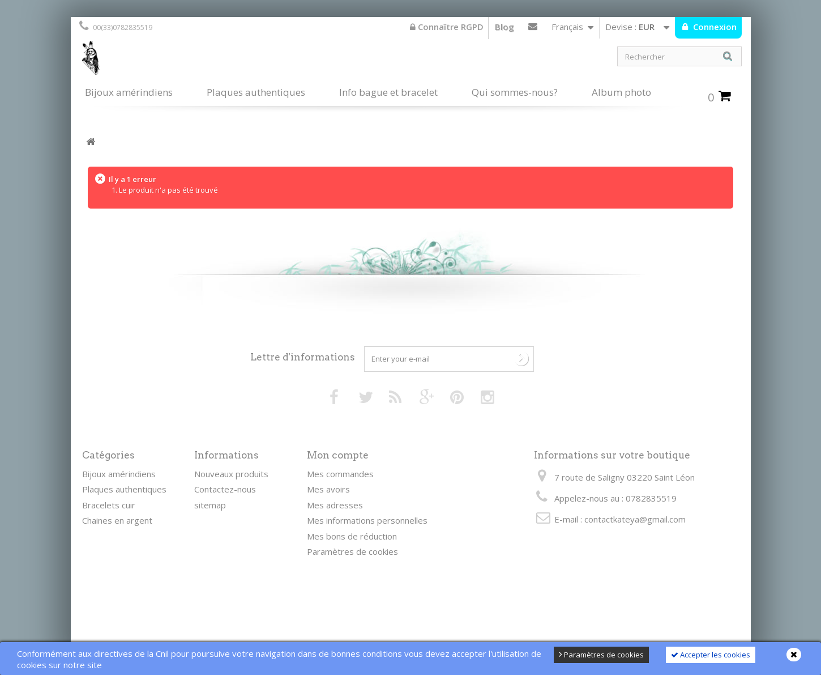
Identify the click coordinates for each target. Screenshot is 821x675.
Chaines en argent (117, 520)
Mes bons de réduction (352, 536)
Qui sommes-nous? (515, 92)
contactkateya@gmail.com (635, 519)
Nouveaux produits (231, 473)
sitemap (210, 505)
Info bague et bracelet (388, 92)
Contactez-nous (533, 29)
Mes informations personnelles (367, 520)
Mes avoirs (328, 489)
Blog (504, 26)
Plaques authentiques (256, 92)
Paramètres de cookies (601, 654)
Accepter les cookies (710, 654)
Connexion (714, 26)
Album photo (621, 92)
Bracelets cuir (108, 505)
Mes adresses (335, 505)
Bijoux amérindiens (129, 92)
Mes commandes (340, 473)
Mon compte (338, 455)
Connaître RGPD (447, 26)
